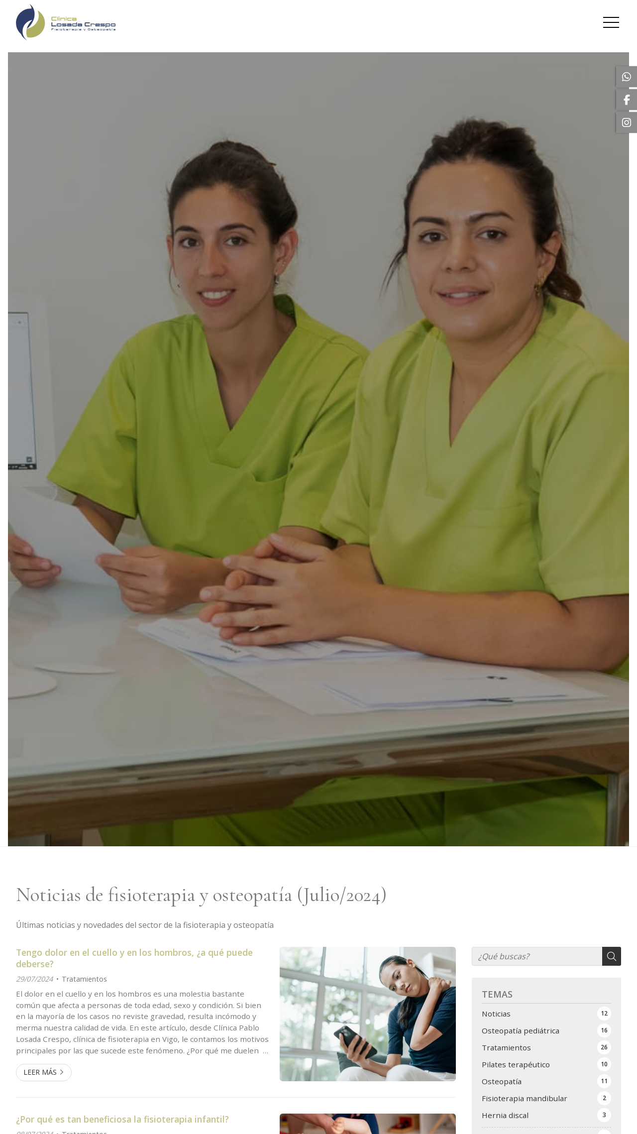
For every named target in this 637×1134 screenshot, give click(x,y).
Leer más (40, 1072)
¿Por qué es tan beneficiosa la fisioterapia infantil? (122, 1119)
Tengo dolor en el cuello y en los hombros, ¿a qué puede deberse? (134, 958)
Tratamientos (84, 979)
